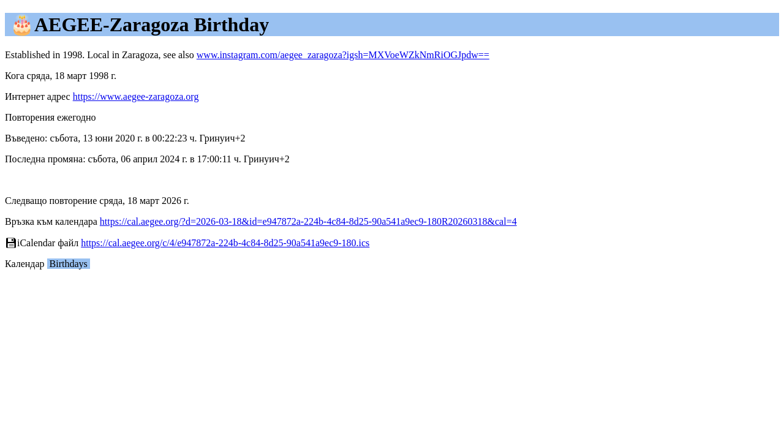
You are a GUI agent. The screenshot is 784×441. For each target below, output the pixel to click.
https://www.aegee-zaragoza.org (136, 96)
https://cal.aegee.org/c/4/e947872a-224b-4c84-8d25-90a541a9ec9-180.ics (225, 243)
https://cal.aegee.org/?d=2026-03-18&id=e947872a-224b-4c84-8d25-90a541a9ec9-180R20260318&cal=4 (308, 221)
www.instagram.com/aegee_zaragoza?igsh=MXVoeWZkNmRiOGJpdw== (343, 55)
